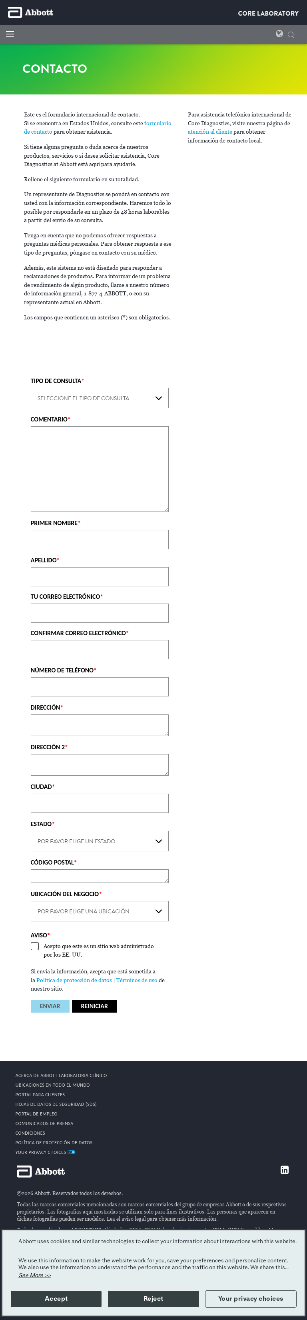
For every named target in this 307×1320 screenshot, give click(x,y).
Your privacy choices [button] (250, 1299)
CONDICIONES (30, 1133)
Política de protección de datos (74, 980)
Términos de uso (136, 980)
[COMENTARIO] (100, 469)
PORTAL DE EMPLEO (37, 1114)
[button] (291, 34)
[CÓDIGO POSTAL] (100, 876)
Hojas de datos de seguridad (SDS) (56, 1104)
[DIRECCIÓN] (100, 725)
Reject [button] (153, 1299)
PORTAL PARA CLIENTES (40, 1094)
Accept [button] (56, 1299)
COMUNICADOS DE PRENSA (45, 1123)
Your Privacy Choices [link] (46, 1152)
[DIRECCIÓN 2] (100, 765)
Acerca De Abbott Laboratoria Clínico (61, 1075)
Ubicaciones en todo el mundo (53, 1085)
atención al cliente (210, 131)
